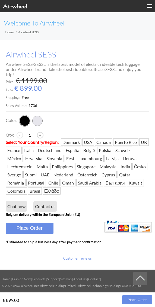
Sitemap (66, 279)
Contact (94, 279)
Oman (68, 182)
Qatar (124, 174)
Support (53, 279)
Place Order (30, 228)
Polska (105, 150)
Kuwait (135, 182)
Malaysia (108, 166)
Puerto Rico (126, 142)
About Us (80, 279)
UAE (45, 174)
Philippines (62, 166)
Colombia (16, 190)
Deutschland (50, 150)
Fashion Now (21, 279)
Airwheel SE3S (31, 54)
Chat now (16, 206)
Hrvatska (33, 158)
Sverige (14, 174)
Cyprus (108, 174)
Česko (140, 166)
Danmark (71, 142)
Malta (42, 166)
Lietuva (130, 158)
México (14, 158)
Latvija (112, 158)
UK (144, 142)
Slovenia (54, 158)
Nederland (63, 174)
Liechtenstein (20, 166)
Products (38, 279)
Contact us (45, 206)
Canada (103, 142)
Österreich (87, 174)
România (15, 182)
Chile (53, 182)
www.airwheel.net (26, 286)
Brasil (35, 190)
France (13, 150)
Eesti (70, 158)
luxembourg (91, 158)
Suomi (31, 174)
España (72, 150)
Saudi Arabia (90, 182)
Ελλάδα (51, 190)
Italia (29, 150)
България (115, 182)
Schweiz (122, 150)
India (125, 166)
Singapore (86, 166)
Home (9, 32)
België (89, 150)
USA (88, 142)
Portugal (36, 182)
